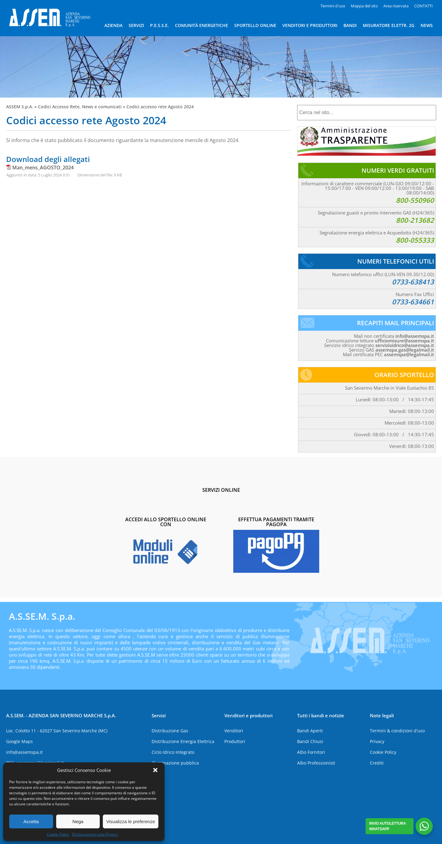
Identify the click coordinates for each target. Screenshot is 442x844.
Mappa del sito (364, 6)
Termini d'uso (332, 6)
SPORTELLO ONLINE (255, 25)
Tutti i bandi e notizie (320, 715)
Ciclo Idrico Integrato (173, 752)
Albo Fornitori (311, 752)
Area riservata (396, 6)
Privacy (377, 741)
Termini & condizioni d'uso (397, 731)
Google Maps (19, 741)
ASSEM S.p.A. (19, 107)
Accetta (31, 821)
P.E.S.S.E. (159, 25)
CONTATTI (423, 6)
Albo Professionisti (316, 763)
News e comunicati (102, 107)
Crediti (377, 763)
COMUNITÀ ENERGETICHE (201, 25)
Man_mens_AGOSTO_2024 (43, 167)
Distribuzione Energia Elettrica (183, 741)
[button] (155, 770)
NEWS (427, 25)
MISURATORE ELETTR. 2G (388, 25)
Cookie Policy (58, 834)
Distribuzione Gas (170, 731)
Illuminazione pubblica (175, 763)
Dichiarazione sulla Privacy (95, 834)
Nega (77, 821)
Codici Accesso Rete (58, 107)
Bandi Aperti (310, 731)
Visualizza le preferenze (130, 821)
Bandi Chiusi (310, 741)
